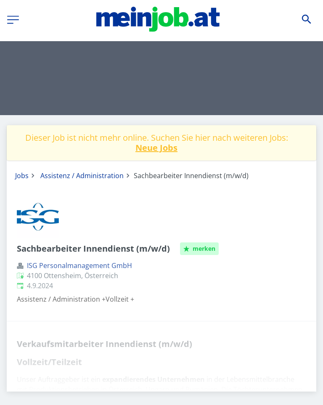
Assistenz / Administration (82, 175)
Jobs (22, 175)
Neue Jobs (156, 147)
